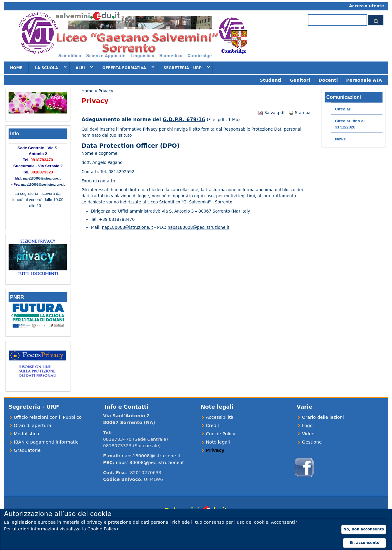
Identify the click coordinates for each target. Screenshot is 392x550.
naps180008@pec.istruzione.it (198, 227)
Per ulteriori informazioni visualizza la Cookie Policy (60, 528)
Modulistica (26, 433)
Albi (81, 67)
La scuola (47, 67)
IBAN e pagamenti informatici (47, 441)
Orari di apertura (32, 425)
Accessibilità (219, 417)
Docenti (328, 80)
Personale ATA (364, 80)
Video (308, 433)
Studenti (270, 80)
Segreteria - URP (183, 67)
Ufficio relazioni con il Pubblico (48, 417)
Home (16, 68)
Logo (307, 425)
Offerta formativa (125, 67)
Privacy (215, 450)
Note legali (218, 441)
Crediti (213, 425)
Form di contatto (98, 181)
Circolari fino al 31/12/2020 (350, 124)
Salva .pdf (271, 112)
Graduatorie (27, 450)
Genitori (300, 80)
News (340, 139)
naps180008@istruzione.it (42, 178)
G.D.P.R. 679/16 (184, 119)
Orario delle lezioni (323, 417)
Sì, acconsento (364, 543)
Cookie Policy (220, 433)
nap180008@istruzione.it (127, 227)
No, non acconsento (363, 529)
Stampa (300, 112)
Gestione (312, 441)
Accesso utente (366, 6)
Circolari (343, 109)
